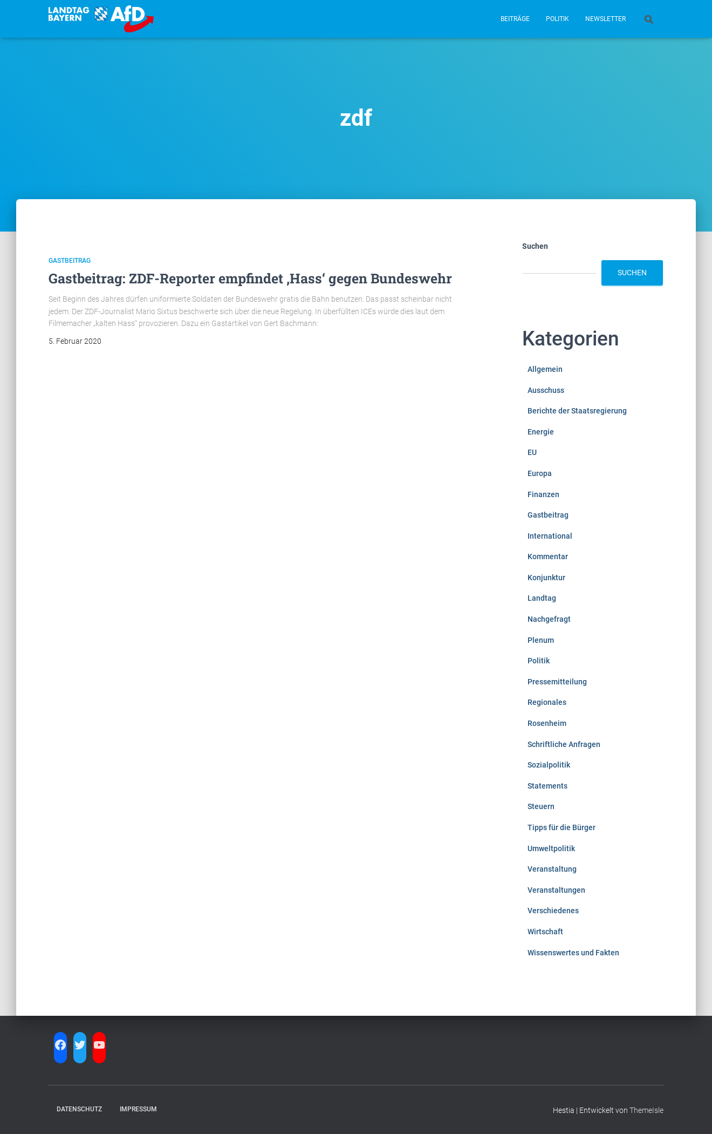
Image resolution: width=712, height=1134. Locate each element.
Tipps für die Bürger (561, 827)
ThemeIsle (646, 1110)
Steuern (541, 806)
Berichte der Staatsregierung (577, 410)
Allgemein (545, 369)
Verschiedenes (553, 910)
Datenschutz (79, 1109)
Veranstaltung (552, 869)
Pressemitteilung (557, 681)
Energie (541, 431)
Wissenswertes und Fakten (573, 952)
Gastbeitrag (70, 260)
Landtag (542, 598)
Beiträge (515, 19)
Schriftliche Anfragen (564, 744)
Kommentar (548, 556)
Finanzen (543, 494)
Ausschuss (546, 390)
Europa (540, 473)
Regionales (547, 702)
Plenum (541, 640)
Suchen (535, 246)
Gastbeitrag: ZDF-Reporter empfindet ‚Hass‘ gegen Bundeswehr (250, 278)
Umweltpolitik (551, 848)
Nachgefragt (549, 619)
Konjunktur (546, 577)
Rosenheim (547, 723)
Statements (547, 786)
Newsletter (605, 19)
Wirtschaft (545, 931)
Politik (557, 19)
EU (532, 452)
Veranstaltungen (556, 890)
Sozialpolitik (549, 764)
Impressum (138, 1109)
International (550, 536)
